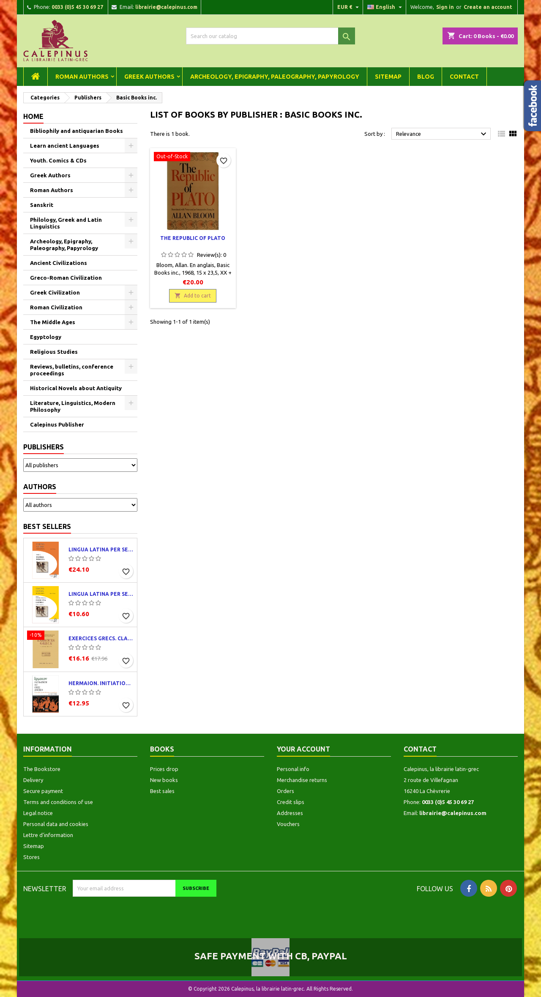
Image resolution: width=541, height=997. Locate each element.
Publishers (43, 447)
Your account (303, 749)
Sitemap (388, 76)
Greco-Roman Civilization (66, 278)
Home (33, 116)
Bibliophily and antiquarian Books (76, 131)
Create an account (488, 7)
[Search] (270, 36)
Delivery (33, 780)
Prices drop (164, 769)
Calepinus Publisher (57, 424)
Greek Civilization (55, 292)
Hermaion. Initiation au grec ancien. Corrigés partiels (101, 683)
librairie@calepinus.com (166, 7)
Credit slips (290, 802)
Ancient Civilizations (58, 263)
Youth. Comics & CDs (58, 160)
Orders (285, 791)
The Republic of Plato (192, 238)
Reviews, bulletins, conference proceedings (71, 370)
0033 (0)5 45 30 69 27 (77, 7)
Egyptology (45, 337)
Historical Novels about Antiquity (76, 388)
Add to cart (193, 295)
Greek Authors (149, 76)
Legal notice (38, 813)
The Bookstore (41, 769)
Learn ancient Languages (64, 146)
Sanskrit (41, 205)
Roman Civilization (56, 307)
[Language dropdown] (385, 7)
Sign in (445, 7)
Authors (39, 486)
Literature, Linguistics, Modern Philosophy (72, 406)
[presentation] (143, 913)
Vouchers (288, 824)
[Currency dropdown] (349, 7)
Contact (464, 76)
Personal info (293, 769)
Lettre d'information (48, 835)
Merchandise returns (302, 780)
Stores (31, 857)
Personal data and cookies (55, 824)
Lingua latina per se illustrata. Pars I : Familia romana (101, 549)
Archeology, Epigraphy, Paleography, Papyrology (274, 76)
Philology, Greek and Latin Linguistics (66, 223)
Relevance (442, 134)
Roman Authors (82, 76)
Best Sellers (47, 526)
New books (164, 780)
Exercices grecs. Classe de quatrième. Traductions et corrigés (101, 638)
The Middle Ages (52, 322)
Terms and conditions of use (58, 802)
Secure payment (43, 791)
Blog (425, 76)
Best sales (162, 791)
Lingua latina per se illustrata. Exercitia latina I (101, 594)
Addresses (290, 813)
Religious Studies (54, 352)
